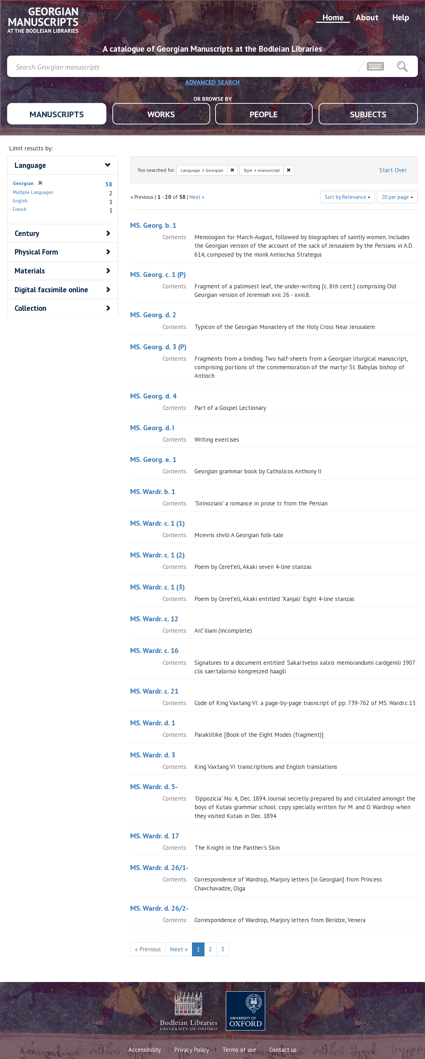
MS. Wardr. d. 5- (154, 786)
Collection (30, 308)
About (367, 17)
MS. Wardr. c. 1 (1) (157, 523)
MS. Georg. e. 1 (153, 459)
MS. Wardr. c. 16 (154, 650)
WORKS (161, 114)
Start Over (393, 170)
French (19, 209)
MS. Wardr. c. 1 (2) (157, 555)
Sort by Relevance (347, 197)
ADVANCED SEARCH (212, 82)
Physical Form (36, 252)
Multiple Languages (33, 192)
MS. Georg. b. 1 (153, 225)
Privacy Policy (191, 1050)
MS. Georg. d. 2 (153, 314)
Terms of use (239, 1050)
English (20, 200)
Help (401, 17)
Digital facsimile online (51, 289)
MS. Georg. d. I (152, 427)
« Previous (148, 949)
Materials (30, 271)
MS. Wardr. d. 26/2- (159, 908)
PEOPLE (264, 114)
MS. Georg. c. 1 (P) (158, 274)
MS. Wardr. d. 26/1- (159, 867)
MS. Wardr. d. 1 (152, 723)
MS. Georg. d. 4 (153, 396)
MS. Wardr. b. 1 (152, 491)
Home (333, 17)
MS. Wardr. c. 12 (154, 618)
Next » (196, 197)
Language (30, 165)
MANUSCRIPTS (57, 114)
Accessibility (144, 1050)
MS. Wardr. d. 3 (152, 755)
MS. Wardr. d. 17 (154, 835)
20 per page (397, 197)
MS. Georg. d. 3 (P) (158, 346)
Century (27, 233)
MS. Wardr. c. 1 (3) (157, 587)
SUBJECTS (368, 114)
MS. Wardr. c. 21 (154, 691)
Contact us (283, 1050)
